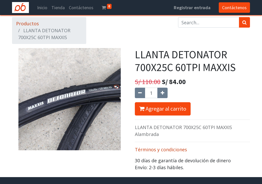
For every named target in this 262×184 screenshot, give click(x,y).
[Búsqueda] (244, 22)
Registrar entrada (192, 7)
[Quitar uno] (140, 93)
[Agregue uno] (162, 93)
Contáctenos (234, 7)
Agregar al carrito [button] (162, 108)
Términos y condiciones (161, 149)
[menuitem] (42, 7)
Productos (27, 23)
